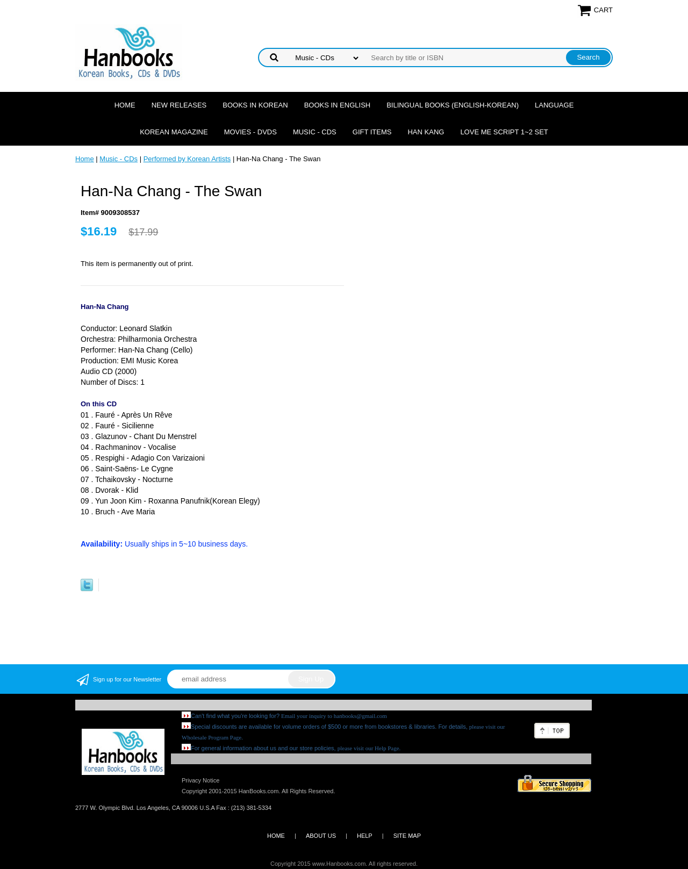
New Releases (179, 105)
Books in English (337, 105)
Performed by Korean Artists (187, 159)
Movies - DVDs (250, 132)
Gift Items (372, 132)
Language (554, 105)
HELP (364, 835)
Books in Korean (255, 105)
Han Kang (425, 132)
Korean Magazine (173, 132)
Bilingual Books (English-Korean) (452, 105)
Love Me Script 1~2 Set (504, 132)
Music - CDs (314, 132)
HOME (276, 835)
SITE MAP (407, 835)
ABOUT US (321, 835)
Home (124, 105)
